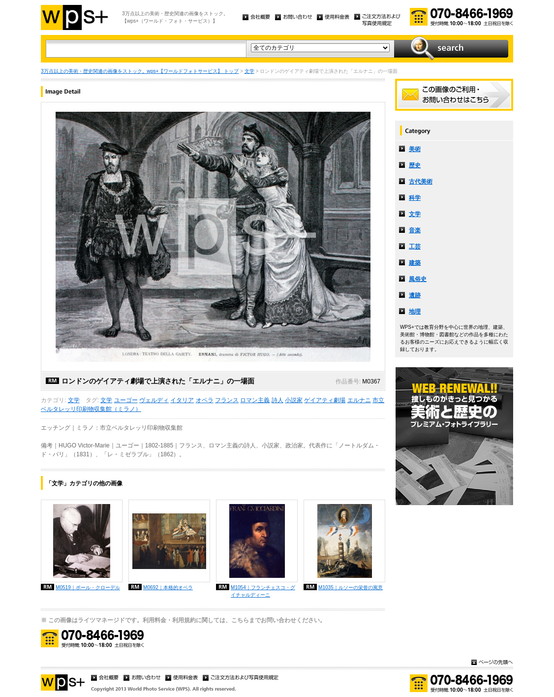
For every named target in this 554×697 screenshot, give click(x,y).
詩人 (277, 400)
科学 (415, 197)
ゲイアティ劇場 (324, 400)
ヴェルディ (154, 400)
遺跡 (415, 295)
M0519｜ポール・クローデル (88, 587)
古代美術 (420, 181)
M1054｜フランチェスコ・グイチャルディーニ (263, 591)
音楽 (415, 230)
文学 (249, 71)
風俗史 (418, 279)
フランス (227, 400)
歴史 (415, 165)
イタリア (182, 400)
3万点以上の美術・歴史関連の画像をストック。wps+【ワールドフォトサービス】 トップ (140, 71)
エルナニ (359, 400)
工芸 (415, 246)
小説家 (294, 400)
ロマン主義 (255, 400)
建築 (415, 262)
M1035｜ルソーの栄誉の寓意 (350, 587)
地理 (415, 311)
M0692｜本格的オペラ (168, 587)
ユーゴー (126, 400)
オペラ (205, 400)
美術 (415, 149)
